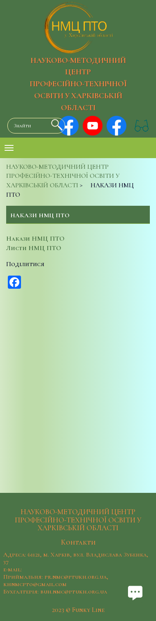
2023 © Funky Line (78, 610)
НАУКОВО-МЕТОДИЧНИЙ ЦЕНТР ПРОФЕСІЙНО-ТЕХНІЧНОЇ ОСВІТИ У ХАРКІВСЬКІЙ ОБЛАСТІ (78, 84)
